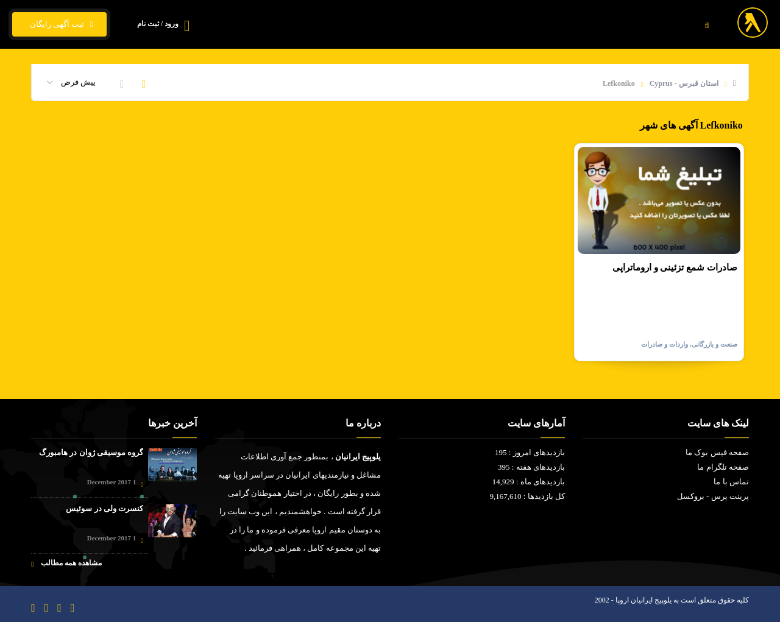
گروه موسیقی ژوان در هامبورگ (91, 452)
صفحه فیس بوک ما (717, 452)
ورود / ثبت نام (158, 23)
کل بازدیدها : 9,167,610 (527, 496)
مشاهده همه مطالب (66, 563)
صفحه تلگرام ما (723, 467)
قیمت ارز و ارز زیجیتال (460, 24)
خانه (649, 24)
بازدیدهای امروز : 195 (530, 452)
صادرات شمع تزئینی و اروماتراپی (674, 267)
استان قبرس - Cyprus (684, 83)
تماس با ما (381, 24)
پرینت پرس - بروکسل (713, 496)
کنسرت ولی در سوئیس (104, 508)
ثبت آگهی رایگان (59, 24)
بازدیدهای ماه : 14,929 (528, 481)
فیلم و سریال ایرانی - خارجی (570, 24)
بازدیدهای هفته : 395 (531, 467)
